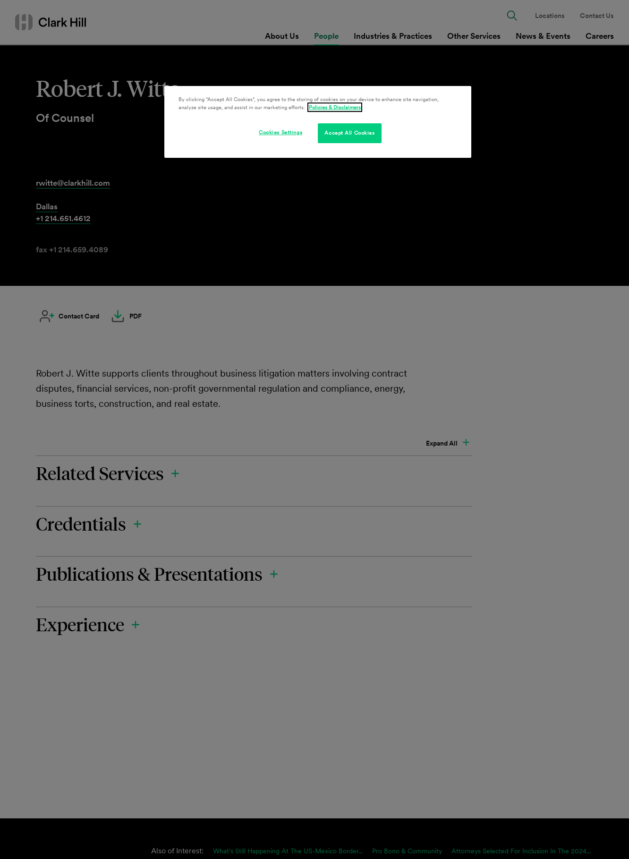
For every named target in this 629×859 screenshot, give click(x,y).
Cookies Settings (280, 132)
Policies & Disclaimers (335, 107)
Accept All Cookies (349, 132)
